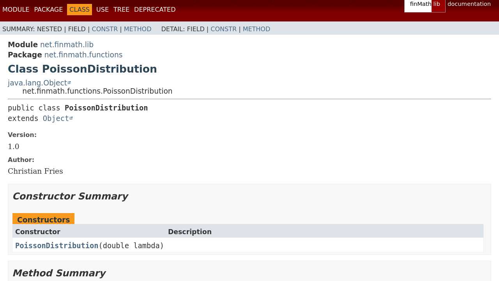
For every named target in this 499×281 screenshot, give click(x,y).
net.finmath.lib (67, 45)
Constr (105, 29)
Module (15, 9)
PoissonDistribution (56, 246)
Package (48, 9)
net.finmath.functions (83, 55)
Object (56, 118)
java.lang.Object (37, 83)
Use (102, 9)
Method (138, 29)
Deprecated (154, 9)
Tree (121, 9)
